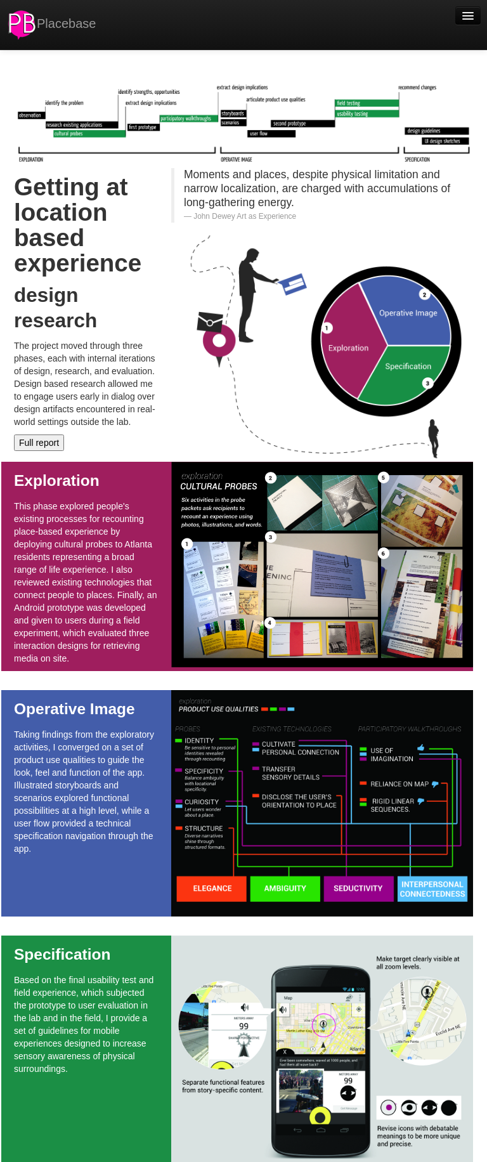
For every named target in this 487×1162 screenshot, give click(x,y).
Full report (39, 443)
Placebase (51, 25)
